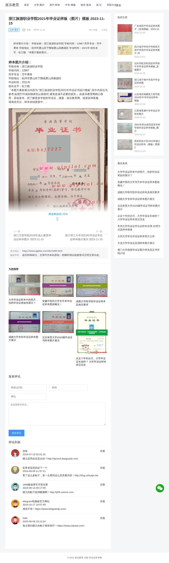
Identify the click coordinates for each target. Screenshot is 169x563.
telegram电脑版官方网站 (36, 501)
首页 (26, 4)
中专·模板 (70, 4)
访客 (26, 30)
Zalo (25, 518)
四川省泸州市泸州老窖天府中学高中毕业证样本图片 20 (147, 49)
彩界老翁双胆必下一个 (35, 467)
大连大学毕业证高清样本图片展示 (136, 243)
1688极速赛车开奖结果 (35, 484)
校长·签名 (86, 4)
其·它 (99, 4)
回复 (102, 451)
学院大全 (112, 4)
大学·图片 (39, 4)
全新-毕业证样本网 (93, 557)
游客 (25, 451)
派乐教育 (12, 5)
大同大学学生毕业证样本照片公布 (136, 236)
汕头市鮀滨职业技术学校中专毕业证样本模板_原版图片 (147, 66)
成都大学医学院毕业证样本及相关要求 (139, 192)
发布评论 (16, 433)
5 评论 (104, 30)
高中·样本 (55, 4)
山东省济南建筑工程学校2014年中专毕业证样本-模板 (147, 97)
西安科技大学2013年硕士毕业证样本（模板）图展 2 (147, 144)
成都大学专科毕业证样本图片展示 (136, 199)
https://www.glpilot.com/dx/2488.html (42, 250)
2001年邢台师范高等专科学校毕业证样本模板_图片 (147, 127)
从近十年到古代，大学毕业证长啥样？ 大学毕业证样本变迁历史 (91, 361)
